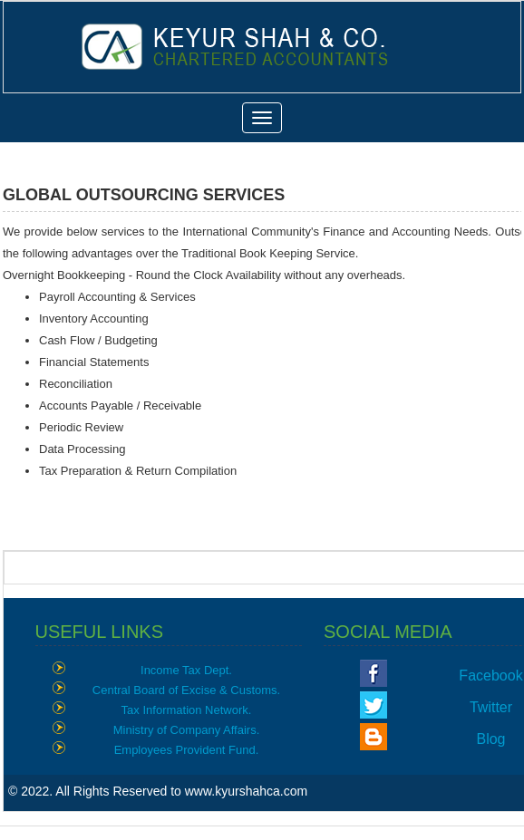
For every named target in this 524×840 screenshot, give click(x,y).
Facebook (490, 675)
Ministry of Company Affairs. (186, 730)
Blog (490, 739)
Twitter (491, 707)
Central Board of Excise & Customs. (186, 690)
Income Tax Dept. (186, 670)
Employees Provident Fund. (186, 750)
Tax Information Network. (186, 710)
